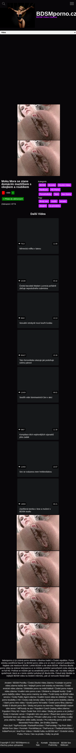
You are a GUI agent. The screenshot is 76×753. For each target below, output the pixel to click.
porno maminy (33, 694)
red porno (38, 705)
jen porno (58, 711)
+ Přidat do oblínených (13, 199)
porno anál (61, 720)
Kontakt (44, 743)
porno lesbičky (60, 700)
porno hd (37, 703)
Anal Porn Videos (24, 731)
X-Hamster (14, 714)
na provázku (54, 206)
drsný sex (44, 201)
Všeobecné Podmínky (53, 744)
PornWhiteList (35, 728)
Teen (56, 194)
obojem (43, 206)
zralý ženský (33, 700)
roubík (54, 201)
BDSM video (68, 694)
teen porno (61, 714)
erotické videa (9, 688)
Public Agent (23, 697)
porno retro (14, 703)
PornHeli (23, 728)
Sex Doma (66, 194)
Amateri (8, 683)
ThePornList (48, 728)
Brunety (51, 185)
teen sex (16, 717)
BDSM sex (53, 731)
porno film (21, 705)
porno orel (40, 685)
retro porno (30, 691)
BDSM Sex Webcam (65, 744)
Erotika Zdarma (50, 723)
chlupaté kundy (58, 691)
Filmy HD (15, 711)
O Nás (38, 744)
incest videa (50, 697)
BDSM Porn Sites (10, 728)
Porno (31, 723)
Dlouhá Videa (64, 185)
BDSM (42, 185)
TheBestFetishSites (63, 728)
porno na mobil (40, 688)
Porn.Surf (8, 725)
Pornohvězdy (45, 194)
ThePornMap (51, 725)
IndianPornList (8, 731)
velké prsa (46, 717)
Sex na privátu (37, 734)
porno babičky (8, 694)
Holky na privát (52, 734)
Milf (19, 708)
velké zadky (31, 720)
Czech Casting (50, 708)
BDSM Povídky (20, 683)
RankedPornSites (36, 725)
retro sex (39, 714)
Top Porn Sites (64, 725)
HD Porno (55, 189)
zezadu (63, 201)
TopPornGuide (20, 725)
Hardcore (44, 189)
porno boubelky (9, 700)
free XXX (37, 711)
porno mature (67, 688)
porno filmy (60, 703)
